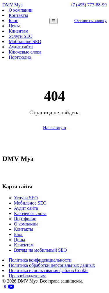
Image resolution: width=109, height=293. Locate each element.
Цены (14, 25)
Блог (13, 20)
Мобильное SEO (25, 41)
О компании (21, 10)
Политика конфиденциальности (40, 260)
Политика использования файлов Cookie (48, 270)
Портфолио (20, 57)
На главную (54, 127)
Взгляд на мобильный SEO (40, 250)
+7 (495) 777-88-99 (88, 4)
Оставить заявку (90, 20)
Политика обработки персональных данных (52, 265)
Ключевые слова (25, 51)
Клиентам (18, 31)
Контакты (18, 15)
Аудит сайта (21, 46)
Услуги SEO (21, 36)
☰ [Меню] (53, 21)
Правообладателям (27, 275)
